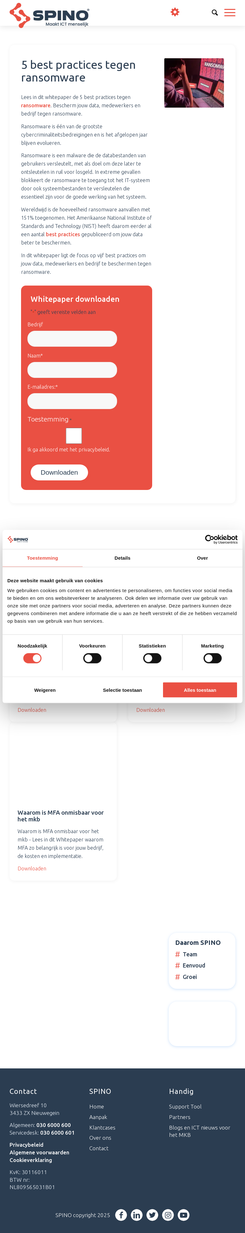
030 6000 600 (193, 12)
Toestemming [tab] (42, 557)
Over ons (100, 1138)
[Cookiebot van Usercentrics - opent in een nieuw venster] (210, 539)
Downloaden (32, 710)
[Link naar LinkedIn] (137, 1215)
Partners (179, 1117)
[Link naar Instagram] (168, 1215)
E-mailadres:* (42, 387)
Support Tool (185, 1106)
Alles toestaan (200, 690)
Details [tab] (122, 557)
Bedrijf (35, 324)
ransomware (35, 105)
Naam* (35, 355)
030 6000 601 (57, 1133)
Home (96, 1106)
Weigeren (45, 690)
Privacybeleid (26, 1145)
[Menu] (226, 12)
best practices (63, 234)
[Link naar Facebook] (121, 1215)
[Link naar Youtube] (183, 1215)
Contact (98, 1148)
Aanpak (98, 1117)
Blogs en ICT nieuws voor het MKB (199, 1131)
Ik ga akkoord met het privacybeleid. (68, 449)
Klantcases (102, 1127)
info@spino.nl (210, 12)
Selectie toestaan (122, 690)
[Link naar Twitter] (152, 1215)
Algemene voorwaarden (39, 1152)
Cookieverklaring (31, 1160)
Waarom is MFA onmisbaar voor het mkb (61, 816)
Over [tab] (202, 557)
